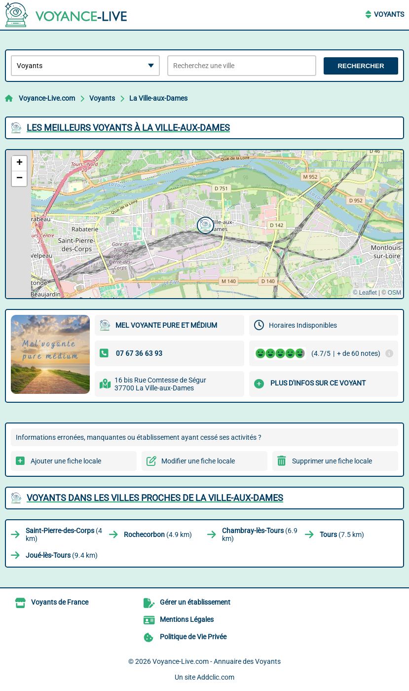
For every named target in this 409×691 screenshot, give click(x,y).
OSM (394, 292)
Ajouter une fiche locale (66, 461)
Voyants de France (59, 602)
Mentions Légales (187, 619)
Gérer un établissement (195, 602)
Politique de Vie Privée (193, 637)
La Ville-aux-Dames (158, 98)
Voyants (389, 14)
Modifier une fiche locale (198, 461)
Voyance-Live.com (47, 98)
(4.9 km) (158, 534)
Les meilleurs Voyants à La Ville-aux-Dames (128, 127)
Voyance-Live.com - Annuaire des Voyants (216, 661)
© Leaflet (364, 292)
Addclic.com (215, 677)
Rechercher (360, 66)
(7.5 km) (342, 534)
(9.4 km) (62, 555)
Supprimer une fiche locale (332, 461)
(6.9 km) (259, 534)
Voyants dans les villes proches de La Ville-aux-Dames (155, 498)
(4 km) (64, 534)
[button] (204, 224)
